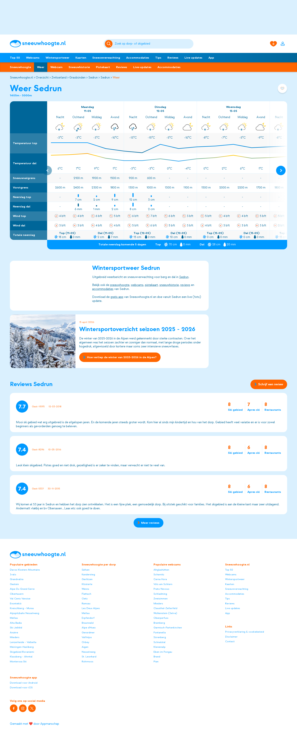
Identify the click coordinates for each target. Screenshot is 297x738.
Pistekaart (103, 67)
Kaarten (80, 58)
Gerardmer (88, 632)
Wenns (85, 588)
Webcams (33, 58)
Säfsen (85, 569)
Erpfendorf (88, 617)
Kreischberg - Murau (22, 608)
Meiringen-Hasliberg (22, 646)
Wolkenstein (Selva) (165, 613)
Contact (230, 641)
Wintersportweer (57, 58)
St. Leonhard (89, 656)
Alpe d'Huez (89, 627)
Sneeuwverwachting (106, 58)
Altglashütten (161, 569)
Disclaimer (231, 636)
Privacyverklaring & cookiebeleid (244, 631)
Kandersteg (88, 574)
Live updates (193, 58)
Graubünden (77, 77)
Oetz (85, 598)
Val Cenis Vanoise (20, 598)
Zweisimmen (161, 598)
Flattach (86, 593)
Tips (158, 58)
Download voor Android (23, 682)
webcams (137, 285)
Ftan (156, 661)
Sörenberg (160, 637)
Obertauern (17, 593)
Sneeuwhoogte (20, 67)
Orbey (85, 642)
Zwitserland (59, 77)
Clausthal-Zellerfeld (165, 608)
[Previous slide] (47, 170)
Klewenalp (160, 646)
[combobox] (153, 43)
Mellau (14, 617)
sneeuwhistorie (169, 285)
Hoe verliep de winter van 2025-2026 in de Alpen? (119, 357)
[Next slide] (281, 170)
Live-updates (142, 67)
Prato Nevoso (161, 588)
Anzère (14, 632)
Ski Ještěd (16, 627)
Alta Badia (16, 622)
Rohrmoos (87, 661)
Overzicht (42, 77)
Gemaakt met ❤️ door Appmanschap (34, 724)
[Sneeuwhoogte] (55, 43)
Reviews (172, 58)
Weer (40, 67)
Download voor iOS (21, 687)
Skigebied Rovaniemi (22, 651)
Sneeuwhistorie (79, 67)
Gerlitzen (87, 579)
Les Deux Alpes (91, 608)
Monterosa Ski (18, 661)
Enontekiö (15, 603)
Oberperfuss (161, 617)
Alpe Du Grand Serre (22, 588)
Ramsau (86, 603)
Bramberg (159, 622)
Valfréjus (87, 637)
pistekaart (151, 285)
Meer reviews (148, 523)
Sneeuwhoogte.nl (21, 77)
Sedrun (93, 77)
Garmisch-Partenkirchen (168, 627)
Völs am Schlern (163, 584)
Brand (157, 656)
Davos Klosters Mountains (25, 569)
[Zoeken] (153, 43)
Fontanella (160, 632)
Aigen (85, 646)
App (211, 58)
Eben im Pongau (163, 651)
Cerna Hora (160, 579)
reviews (185, 285)
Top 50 (15, 58)
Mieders (14, 637)
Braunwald (87, 622)
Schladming (160, 593)
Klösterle (87, 584)
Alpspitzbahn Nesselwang (24, 613)
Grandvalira (16, 579)
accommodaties (102, 289)
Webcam (56, 67)
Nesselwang (88, 651)
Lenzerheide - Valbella (23, 642)
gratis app (116, 297)
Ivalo (13, 574)
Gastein (14, 584)
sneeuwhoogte (119, 285)
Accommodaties (137, 58)
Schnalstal (160, 642)
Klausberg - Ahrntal (21, 656)
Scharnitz (159, 574)
